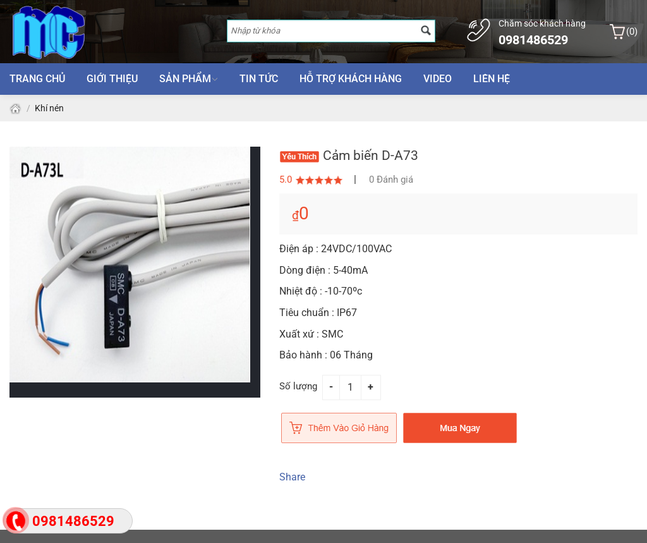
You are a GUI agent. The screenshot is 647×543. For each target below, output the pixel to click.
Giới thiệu (112, 79)
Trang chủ (37, 79)
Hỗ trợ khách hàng (350, 79)
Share (292, 477)
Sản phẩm (188, 79)
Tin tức (258, 79)
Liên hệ (491, 79)
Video (437, 79)
